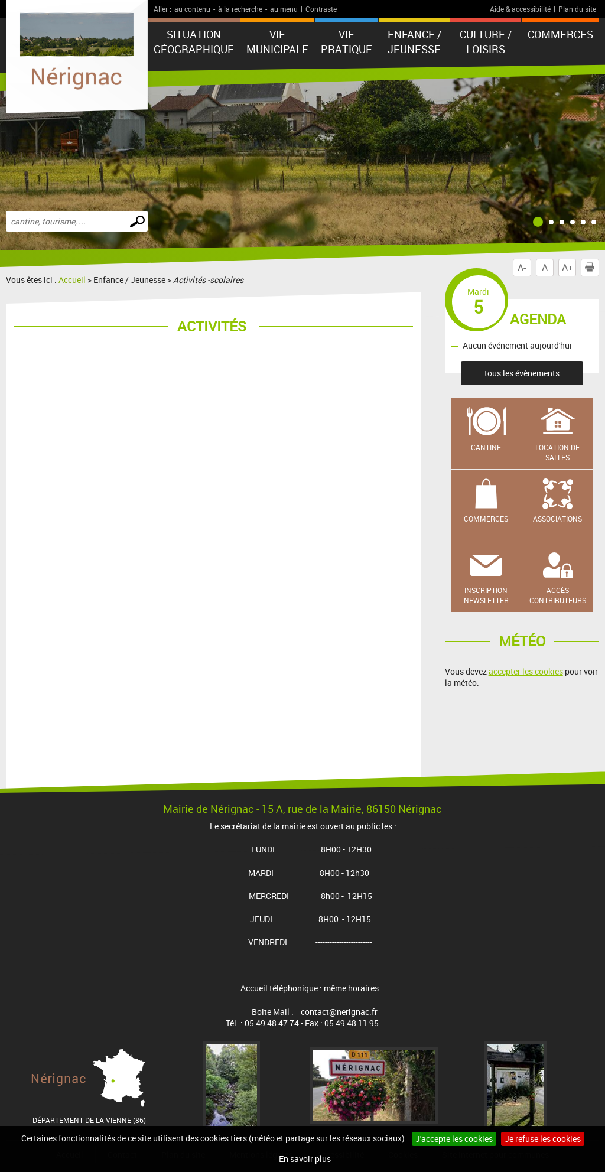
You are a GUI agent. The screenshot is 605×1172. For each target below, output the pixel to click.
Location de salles (557, 452)
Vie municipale (277, 41)
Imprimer (592, 267)
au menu (284, 9)
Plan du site (577, 9)
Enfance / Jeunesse (414, 41)
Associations (557, 518)
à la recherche (240, 9)
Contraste (321, 9)
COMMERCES (560, 34)
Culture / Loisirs (486, 41)
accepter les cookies (526, 671)
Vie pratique (346, 41)
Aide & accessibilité (520, 9)
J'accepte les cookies (454, 1138)
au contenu (192, 9)
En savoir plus (305, 1158)
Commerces (486, 518)
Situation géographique (194, 41)
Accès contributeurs (557, 595)
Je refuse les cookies (543, 1138)
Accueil (72, 279)
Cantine (486, 447)
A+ (567, 267)
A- (522, 267)
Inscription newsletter (486, 595)
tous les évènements (522, 373)
